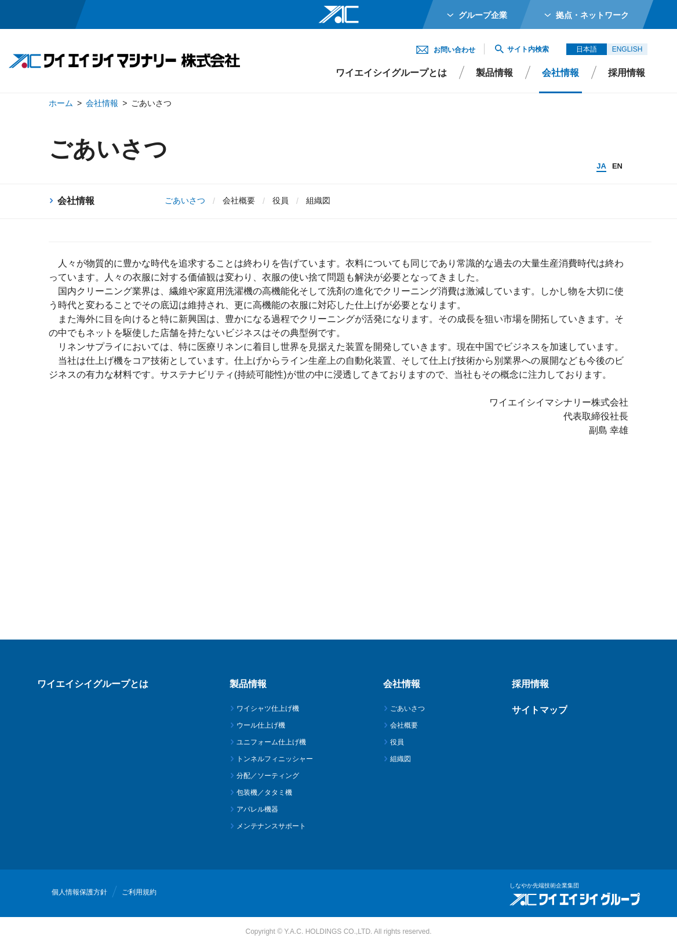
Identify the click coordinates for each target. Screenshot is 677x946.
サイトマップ (539, 710)
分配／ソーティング (267, 776)
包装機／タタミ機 (264, 792)
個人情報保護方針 (79, 892)
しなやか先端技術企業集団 (544, 885)
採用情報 (626, 73)
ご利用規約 (139, 892)
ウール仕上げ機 (260, 725)
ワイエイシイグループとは (391, 73)
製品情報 (494, 73)
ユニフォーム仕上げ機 (271, 742)
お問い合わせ (454, 50)
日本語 (586, 49)
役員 (280, 200)
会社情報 (102, 103)
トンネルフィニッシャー (274, 759)
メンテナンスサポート (271, 826)
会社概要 (239, 200)
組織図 (318, 200)
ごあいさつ (407, 708)
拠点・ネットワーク (592, 15)
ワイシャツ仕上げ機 (267, 708)
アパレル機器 (257, 809)
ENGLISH (627, 49)
